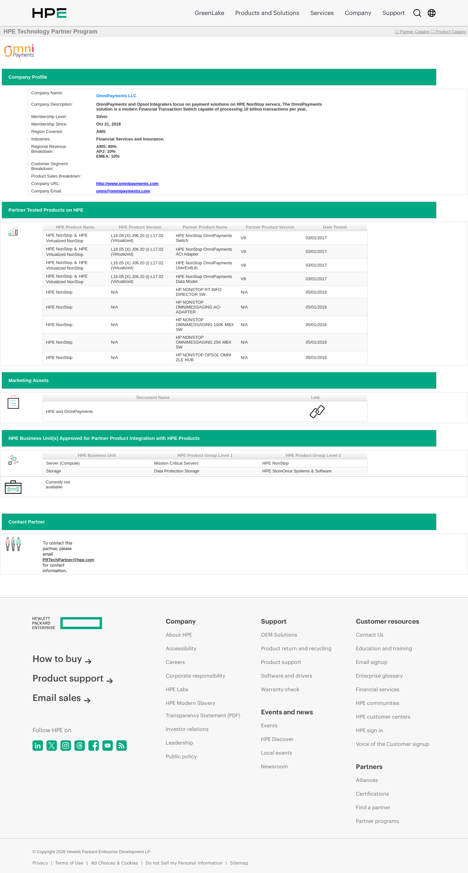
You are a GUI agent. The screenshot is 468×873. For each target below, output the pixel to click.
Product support (72, 678)
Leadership (179, 742)
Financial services (377, 689)
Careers (175, 662)
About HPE (179, 634)
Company (358, 13)
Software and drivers (286, 675)
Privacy (40, 863)
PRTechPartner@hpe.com (68, 559)
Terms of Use (69, 863)
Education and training (384, 648)
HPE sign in (369, 730)
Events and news (287, 712)
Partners (369, 766)
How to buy (62, 659)
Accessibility (181, 648)
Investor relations (187, 729)
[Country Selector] (432, 13)
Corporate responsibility (195, 675)
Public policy (181, 756)
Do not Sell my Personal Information (184, 863)
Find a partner (373, 807)
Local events (276, 752)
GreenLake (209, 13)
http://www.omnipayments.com (127, 183)
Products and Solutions (267, 13)
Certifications (372, 793)
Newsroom (274, 766)
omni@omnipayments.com (123, 191)
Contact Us (370, 634)
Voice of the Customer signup (392, 744)
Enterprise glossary (379, 675)
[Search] (417, 13)
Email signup (371, 662)
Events (269, 725)
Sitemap (239, 863)
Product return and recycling (296, 648)
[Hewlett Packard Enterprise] (86, 623)
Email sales (61, 698)
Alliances (367, 780)
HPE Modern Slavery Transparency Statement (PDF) (203, 709)
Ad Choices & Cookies (114, 863)
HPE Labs (177, 689)
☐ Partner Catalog (412, 31)
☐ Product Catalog (448, 31)
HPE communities (377, 703)
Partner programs (377, 821)
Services (322, 13)
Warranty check (280, 689)
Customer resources (387, 621)
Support (394, 13)
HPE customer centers (383, 716)
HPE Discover (277, 739)
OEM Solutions (279, 634)
